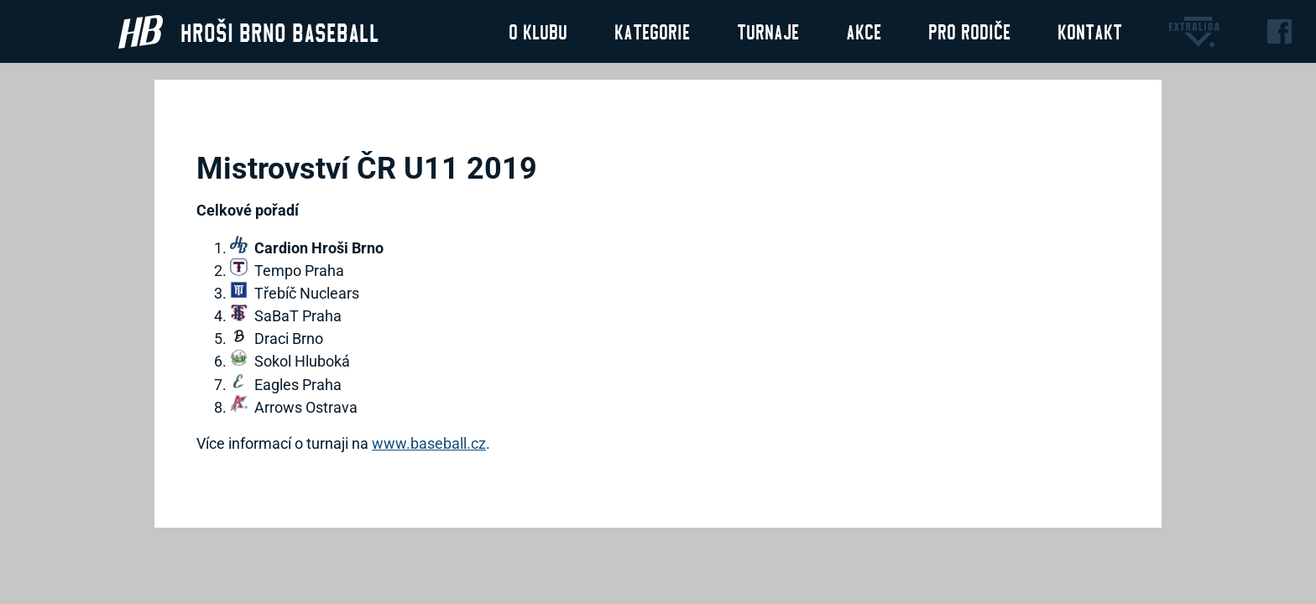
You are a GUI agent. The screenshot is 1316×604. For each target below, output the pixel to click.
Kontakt (1090, 31)
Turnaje (768, 31)
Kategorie (652, 31)
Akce (863, 31)
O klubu (538, 31)
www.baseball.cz (429, 443)
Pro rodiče (969, 31)
